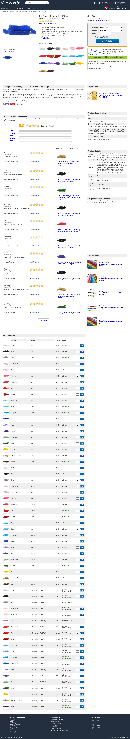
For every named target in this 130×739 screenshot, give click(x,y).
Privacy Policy (14, 732)
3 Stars (12, 136)
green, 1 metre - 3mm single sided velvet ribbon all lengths (68, 313)
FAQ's (12, 722)
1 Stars (12, 141)
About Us (13, 720)
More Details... (45, 38)
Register (17, 724)
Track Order (35, 8)
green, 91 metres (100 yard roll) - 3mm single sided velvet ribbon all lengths (68, 197)
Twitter (97, 720)
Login (12, 724)
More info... (103, 68)
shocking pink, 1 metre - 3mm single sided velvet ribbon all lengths (69, 230)
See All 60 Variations (102, 20)
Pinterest (97, 725)
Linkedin (97, 728)
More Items (43, 320)
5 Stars (12, 131)
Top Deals (27, 8)
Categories (4, 8)
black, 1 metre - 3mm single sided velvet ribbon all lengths (68, 180)
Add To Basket (107, 41)
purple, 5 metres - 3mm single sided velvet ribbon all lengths (69, 263)
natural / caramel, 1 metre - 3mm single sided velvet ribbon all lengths (68, 163)
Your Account (121, 8)
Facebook (98, 723)
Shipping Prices (15, 728)
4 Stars (12, 133)
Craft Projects (19, 8)
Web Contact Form (62, 730)
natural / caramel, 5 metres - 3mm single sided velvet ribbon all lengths (68, 296)
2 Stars (12, 138)
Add (81, 345)
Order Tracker (14, 726)
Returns (12, 730)
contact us (99, 202)
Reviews (51, 23)
